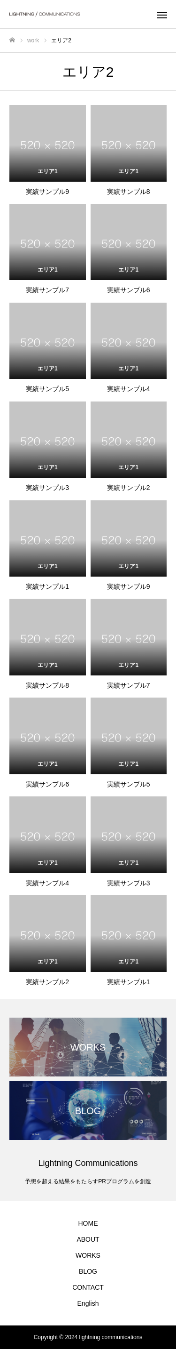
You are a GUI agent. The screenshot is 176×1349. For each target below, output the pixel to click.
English (88, 1303)
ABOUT (88, 1239)
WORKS (88, 1255)
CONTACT (88, 1287)
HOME (88, 1223)
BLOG (88, 1271)
